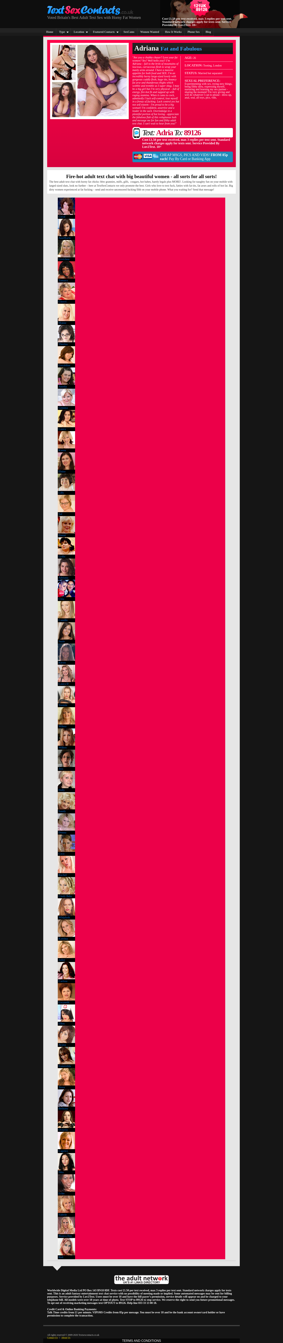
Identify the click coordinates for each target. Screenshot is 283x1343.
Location (79, 31)
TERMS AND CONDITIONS (141, 1340)
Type (62, 31)
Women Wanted (149, 31)
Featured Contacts (104, 31)
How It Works (173, 31)
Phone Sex (193, 31)
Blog (208, 31)
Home (49, 31)
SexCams (129, 31)
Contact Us (52, 1337)
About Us (65, 1337)
